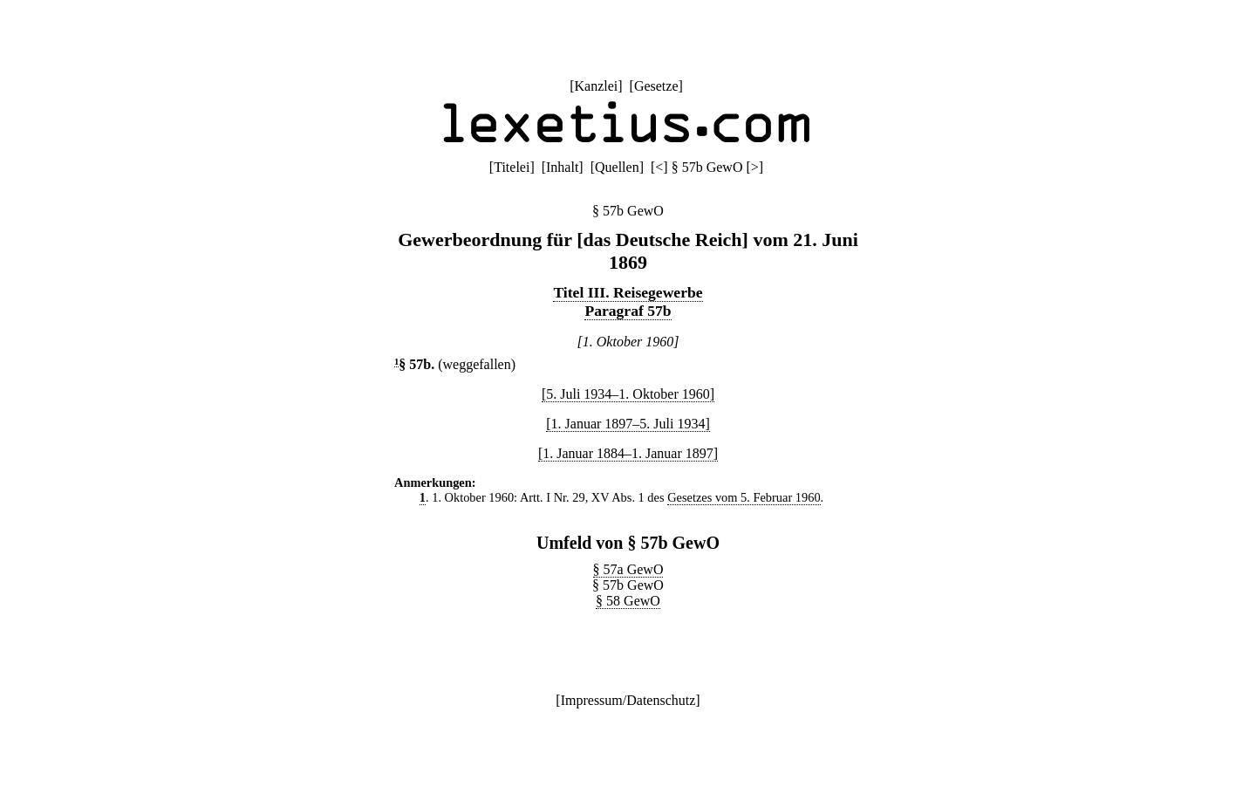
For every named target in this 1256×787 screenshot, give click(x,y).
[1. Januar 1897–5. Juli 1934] (628, 423)
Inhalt (562, 167)
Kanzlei (596, 86)
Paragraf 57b (627, 310)
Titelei (511, 167)
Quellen (617, 167)
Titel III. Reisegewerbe (627, 292)
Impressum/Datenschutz (628, 700)
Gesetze (656, 86)
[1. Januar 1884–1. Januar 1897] (628, 453)
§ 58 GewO (628, 600)
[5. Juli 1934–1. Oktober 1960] (628, 394)
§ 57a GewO (628, 569)
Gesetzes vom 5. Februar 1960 (743, 497)
